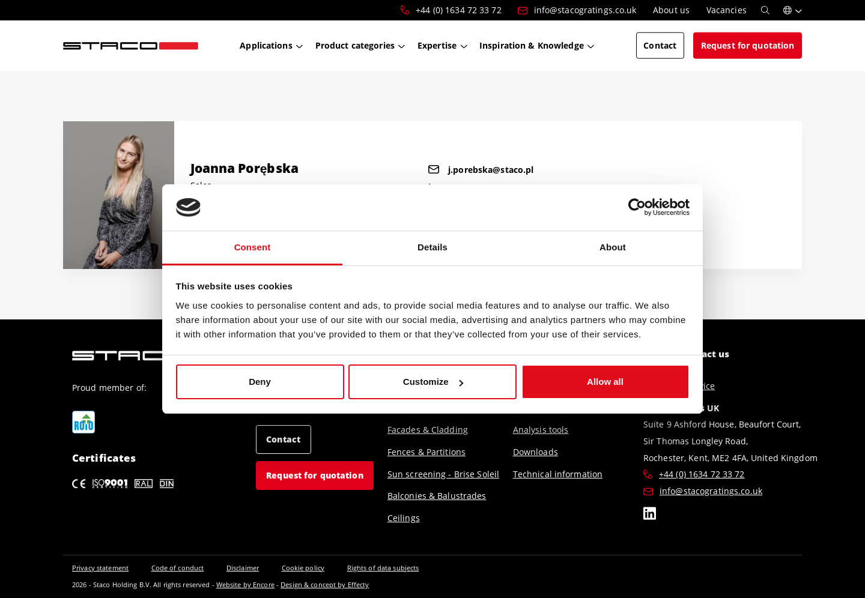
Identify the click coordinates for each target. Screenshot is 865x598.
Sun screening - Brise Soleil (443, 474)
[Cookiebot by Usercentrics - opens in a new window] (637, 208)
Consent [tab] (252, 247)
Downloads (535, 452)
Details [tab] (432, 247)
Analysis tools (541, 429)
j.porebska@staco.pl (480, 169)
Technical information (558, 474)
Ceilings (403, 518)
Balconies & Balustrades (437, 495)
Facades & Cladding (427, 429)
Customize (433, 381)
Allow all (605, 381)
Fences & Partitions (426, 452)
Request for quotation (314, 475)
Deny (260, 381)
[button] (792, 10)
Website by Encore (245, 584)
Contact (283, 439)
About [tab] (612, 247)
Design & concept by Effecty (325, 584)
